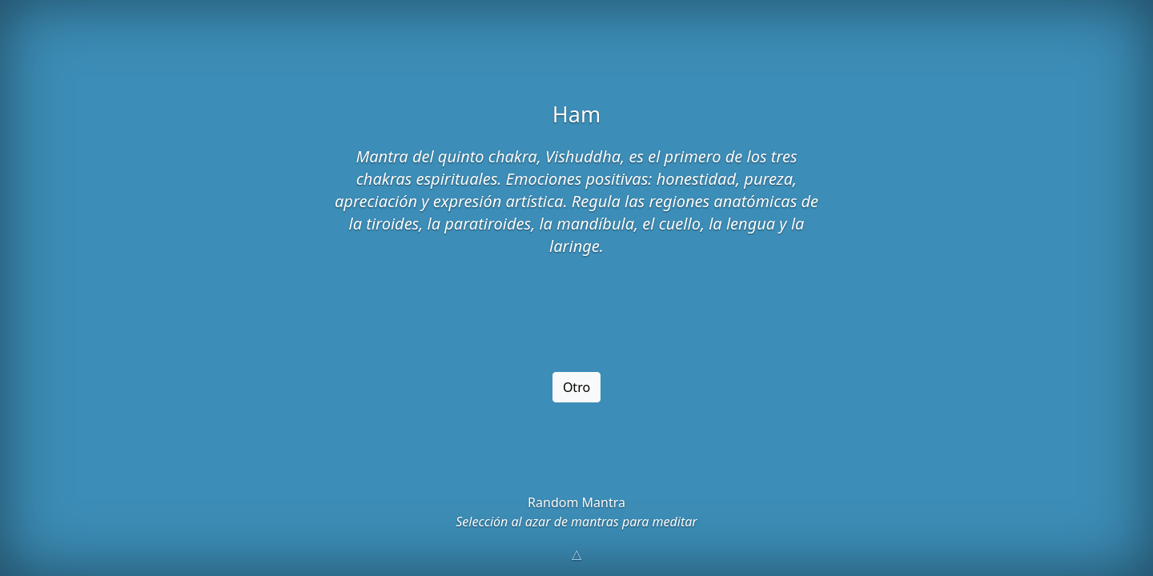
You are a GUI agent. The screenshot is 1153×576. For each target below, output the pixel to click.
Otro (576, 387)
